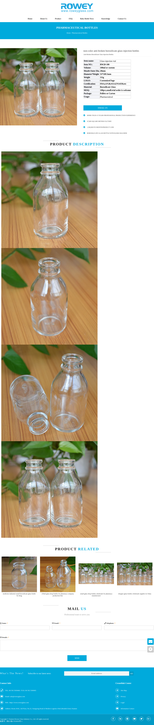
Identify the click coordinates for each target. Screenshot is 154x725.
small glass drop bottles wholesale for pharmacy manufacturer (96, 595)
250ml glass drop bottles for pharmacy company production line (58, 595)
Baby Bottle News (87, 19)
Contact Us (122, 19)
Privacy (123, 696)
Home (30, 19)
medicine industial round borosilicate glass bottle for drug (19, 595)
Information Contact (127, 709)
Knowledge (106, 19)
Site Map (124, 690)
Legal (122, 702)
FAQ (71, 19)
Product (58, 19)
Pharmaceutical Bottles (79, 33)
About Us (43, 19)
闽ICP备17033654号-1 (14, 721)
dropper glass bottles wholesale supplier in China (134, 594)
